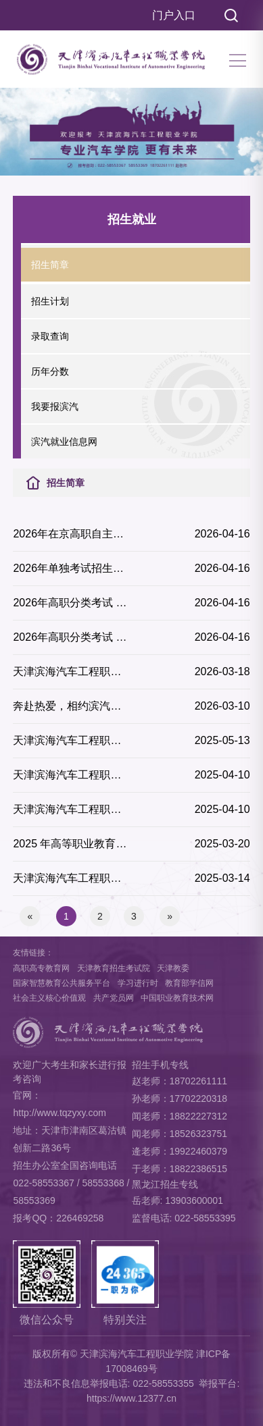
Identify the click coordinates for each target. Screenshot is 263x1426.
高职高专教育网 (41, 968)
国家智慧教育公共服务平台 (61, 983)
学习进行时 (138, 983)
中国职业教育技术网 (177, 998)
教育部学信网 (189, 983)
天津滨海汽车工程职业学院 (136, 1353)
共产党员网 (113, 998)
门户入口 (173, 15)
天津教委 (173, 968)
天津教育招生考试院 (113, 968)
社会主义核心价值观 (49, 998)
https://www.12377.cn (131, 1398)
